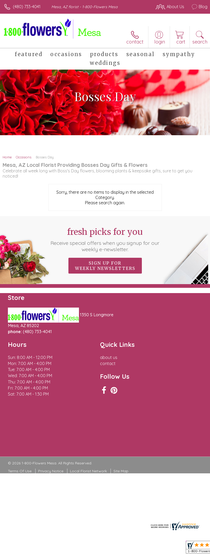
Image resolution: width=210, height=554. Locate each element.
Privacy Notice (50, 471)
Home (7, 157)
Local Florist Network (88, 471)
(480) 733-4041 (27, 6)
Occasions (23, 157)
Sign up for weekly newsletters (105, 265)
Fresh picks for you (105, 239)
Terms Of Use (20, 471)
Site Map (120, 471)
